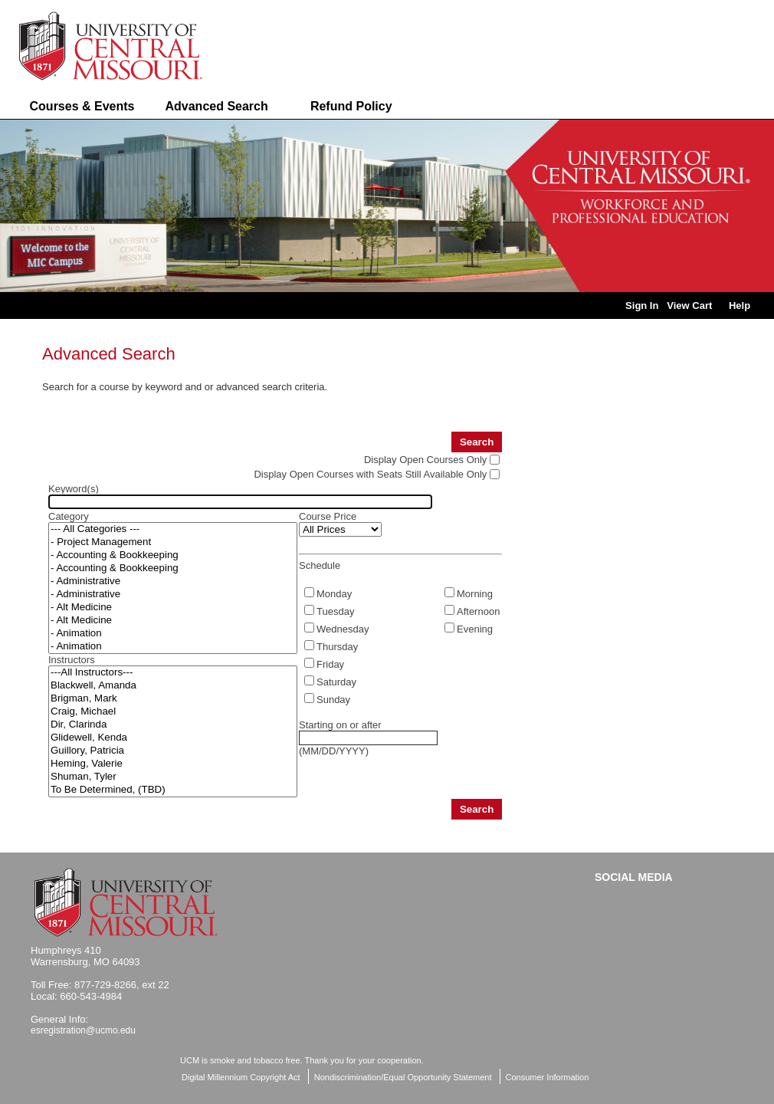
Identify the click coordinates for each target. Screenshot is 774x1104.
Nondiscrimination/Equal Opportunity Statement (403, 1077)
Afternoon (478, 611)
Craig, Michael (173, 711)
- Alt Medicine (173, 607)
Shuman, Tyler (173, 777)
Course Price (327, 516)
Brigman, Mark (173, 698)
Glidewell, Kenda (173, 737)
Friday (330, 664)
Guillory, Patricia (173, 750)
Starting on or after (340, 725)
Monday (334, 594)
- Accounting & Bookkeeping (173, 555)
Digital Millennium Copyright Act (241, 1077)
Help (739, 305)
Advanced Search (216, 106)
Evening (475, 629)
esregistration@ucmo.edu (83, 1030)
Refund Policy (351, 106)
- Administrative (173, 581)
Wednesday (342, 629)
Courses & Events (82, 106)
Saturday (336, 682)
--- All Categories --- (173, 529)
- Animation (173, 633)
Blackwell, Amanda (173, 685)
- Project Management (173, 542)
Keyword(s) (73, 489)
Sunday (333, 699)
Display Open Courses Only (425, 459)
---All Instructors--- (173, 672)
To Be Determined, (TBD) (173, 790)
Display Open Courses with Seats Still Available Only (370, 474)
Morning (475, 594)
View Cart (689, 305)
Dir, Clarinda (173, 724)
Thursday (337, 646)
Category (68, 516)
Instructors (71, 659)
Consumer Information (547, 1077)
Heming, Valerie (173, 763)
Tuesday (335, 611)
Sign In (641, 305)
